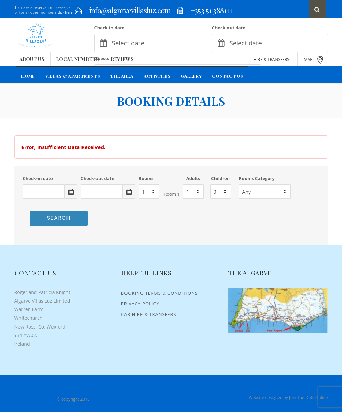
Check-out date (229, 28)
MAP (314, 60)
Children (220, 178)
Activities (157, 76)
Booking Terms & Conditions (159, 293)
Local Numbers (77, 59)
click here (65, 12)
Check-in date (109, 28)
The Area (121, 76)
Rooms (146, 178)
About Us (31, 59)
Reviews (122, 59)
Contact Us (227, 76)
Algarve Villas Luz (33, 399)
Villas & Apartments (72, 76)
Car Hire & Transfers (148, 314)
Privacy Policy (140, 304)
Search (58, 218)
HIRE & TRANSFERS (271, 59)
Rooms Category (257, 178)
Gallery (191, 76)
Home (28, 76)
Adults (193, 178)
